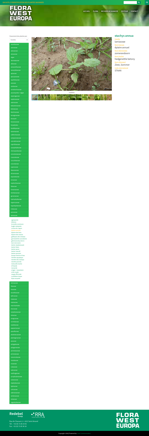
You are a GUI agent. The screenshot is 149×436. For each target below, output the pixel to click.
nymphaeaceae (16, 312)
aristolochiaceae (16, 90)
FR (147, 2)
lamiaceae (14, 215)
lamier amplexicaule (17, 245)
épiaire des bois (16, 232)
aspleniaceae (15, 99)
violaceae (14, 399)
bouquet (13, 119)
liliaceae (13, 286)
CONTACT (134, 11)
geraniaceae (15, 196)
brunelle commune (17, 224)
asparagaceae (15, 96)
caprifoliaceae (15, 144)
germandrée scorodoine (19, 239)
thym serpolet (15, 278)
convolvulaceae (16, 154)
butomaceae (15, 131)
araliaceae (14, 86)
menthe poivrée (16, 262)
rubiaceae (14, 367)
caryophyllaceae (16, 148)
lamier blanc (15, 247)
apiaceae (14, 73)
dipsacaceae (15, 170)
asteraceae (14, 102)
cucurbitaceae (15, 161)
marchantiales (15, 306)
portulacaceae (15, 351)
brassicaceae (15, 122)
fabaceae (14, 186)
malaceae (14, 299)
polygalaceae (15, 344)
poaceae (13, 341)
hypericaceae (15, 202)
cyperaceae (14, 167)
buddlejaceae (15, 128)
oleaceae (14, 315)
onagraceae (14, 318)
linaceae (13, 289)
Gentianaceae (15, 193)
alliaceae (13, 64)
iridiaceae (14, 209)
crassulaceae (15, 157)
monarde (14, 268)
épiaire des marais (17, 235)
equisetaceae (15, 177)
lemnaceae (14, 283)
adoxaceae (14, 51)
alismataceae (15, 60)
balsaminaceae (15, 106)
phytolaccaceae (16, 335)
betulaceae (14, 109)
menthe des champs (17, 260)
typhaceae (14, 386)
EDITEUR (124, 11)
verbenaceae (15, 396)
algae (12, 57)
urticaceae (14, 389)
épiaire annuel (16, 230)
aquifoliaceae (15, 80)
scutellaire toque (16, 276)
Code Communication (84, 433)
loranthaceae (15, 293)
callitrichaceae (15, 135)
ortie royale (15, 272)
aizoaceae (14, 54)
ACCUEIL (86, 11)
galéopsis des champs (18, 237)
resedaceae (14, 360)
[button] (33, 63)
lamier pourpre (16, 253)
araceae (13, 83)
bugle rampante (16, 226)
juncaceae (14, 212)
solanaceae (14, 380)
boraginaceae (15, 115)
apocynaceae (15, 77)
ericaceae (14, 180)
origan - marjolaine (17, 270)
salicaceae (14, 370)
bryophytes (14, 125)
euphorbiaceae (16, 183)
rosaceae (14, 364)
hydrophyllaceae (16, 199)
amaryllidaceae (16, 70)
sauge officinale (16, 274)
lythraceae (14, 296)
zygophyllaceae (16, 402)
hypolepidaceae (16, 206)
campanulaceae (16, 138)
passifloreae (15, 331)
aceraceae (14, 48)
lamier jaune (15, 249)
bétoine (13, 222)
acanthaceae (15, 44)
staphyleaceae (15, 383)
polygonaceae (15, 347)
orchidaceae (15, 322)
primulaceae (15, 354)
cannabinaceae (16, 141)
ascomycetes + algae (17, 93)
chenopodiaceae (16, 151)
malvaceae (14, 302)
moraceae (14, 309)
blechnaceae (15, 112)
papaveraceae (15, 328)
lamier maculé (15, 251)
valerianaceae (15, 393)
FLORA (95, 11)
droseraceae (15, 173)
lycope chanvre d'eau (18, 255)
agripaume (14, 220)
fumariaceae (15, 190)
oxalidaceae (14, 325)
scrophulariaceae (16, 377)
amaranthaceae (16, 67)
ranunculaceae (15, 357)
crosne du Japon (16, 228)
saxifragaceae (15, 373)
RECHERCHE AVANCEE (109, 11)
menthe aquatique (17, 258)
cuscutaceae (15, 164)
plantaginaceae (16, 338)
